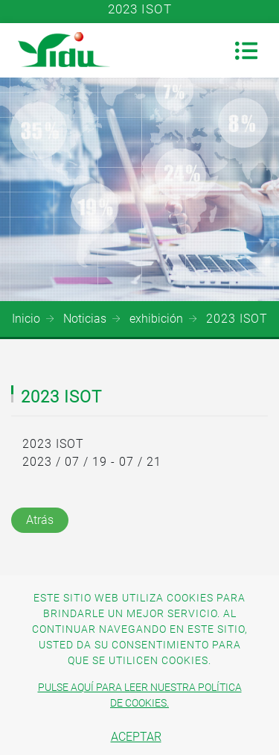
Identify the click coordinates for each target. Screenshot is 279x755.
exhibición (156, 319)
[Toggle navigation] (246, 51)
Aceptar (136, 737)
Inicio (26, 319)
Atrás (40, 520)
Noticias (84, 319)
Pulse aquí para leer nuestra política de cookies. (140, 695)
